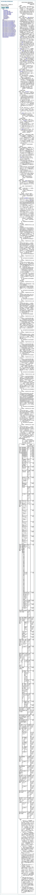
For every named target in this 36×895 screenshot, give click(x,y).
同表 (21, 36)
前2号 (23, 129)
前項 (21, 48)
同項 (30, 200)
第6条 (26, 180)
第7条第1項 (26, 197)
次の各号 (21, 71)
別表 (28, 17)
